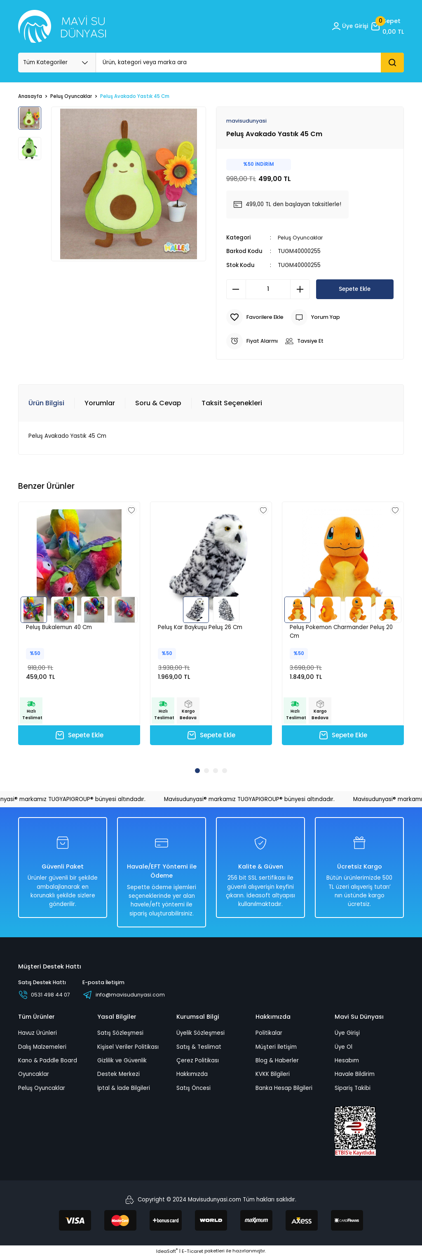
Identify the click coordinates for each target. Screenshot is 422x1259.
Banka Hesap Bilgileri (284, 1090)
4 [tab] (224, 771)
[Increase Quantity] (300, 290)
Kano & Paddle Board (47, 1062)
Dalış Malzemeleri (42, 1049)
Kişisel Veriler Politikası (128, 1049)
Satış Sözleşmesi (120, 1035)
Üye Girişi (347, 1035)
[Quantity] (268, 290)
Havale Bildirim (355, 1076)
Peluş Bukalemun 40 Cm (59, 628)
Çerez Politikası (197, 1062)
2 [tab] (206, 771)
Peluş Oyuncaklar (301, 238)
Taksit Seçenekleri (232, 403)
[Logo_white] (62, 26)
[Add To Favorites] (256, 317)
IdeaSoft (167, 1253)
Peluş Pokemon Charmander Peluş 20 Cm (341, 632)
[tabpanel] (79, 631)
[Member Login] (348, 26)
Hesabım (347, 1062)
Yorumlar (99, 403)
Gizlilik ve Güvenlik (122, 1062)
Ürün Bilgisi (46, 403)
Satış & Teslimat (198, 1049)
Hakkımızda (192, 1076)
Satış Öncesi (193, 1090)
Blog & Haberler (277, 1062)
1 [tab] (197, 771)
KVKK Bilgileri (273, 1076)
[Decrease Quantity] (236, 290)
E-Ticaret (192, 1253)
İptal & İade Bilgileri (123, 1090)
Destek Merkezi (118, 1076)
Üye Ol (343, 1049)
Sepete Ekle (355, 289)
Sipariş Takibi (352, 1090)
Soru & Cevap (158, 403)
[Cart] (387, 26)
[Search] (250, 62)
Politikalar (269, 1035)
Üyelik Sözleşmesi (200, 1035)
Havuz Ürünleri (37, 1035)
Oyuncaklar (33, 1076)
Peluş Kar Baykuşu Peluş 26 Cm (200, 628)
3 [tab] (215, 771)
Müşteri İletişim (276, 1049)
